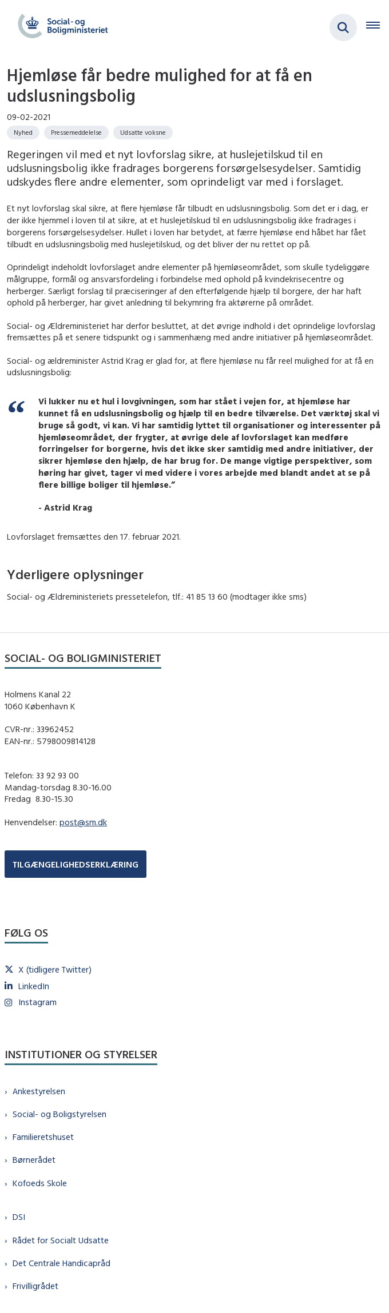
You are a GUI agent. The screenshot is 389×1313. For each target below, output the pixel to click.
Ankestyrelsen (39, 1091)
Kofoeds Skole (40, 1183)
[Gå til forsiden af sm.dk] (59, 27)
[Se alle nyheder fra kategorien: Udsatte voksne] (143, 132)
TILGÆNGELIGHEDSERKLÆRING (75, 864)
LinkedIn (33, 986)
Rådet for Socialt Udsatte (61, 1240)
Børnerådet (34, 1159)
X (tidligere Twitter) (55, 969)
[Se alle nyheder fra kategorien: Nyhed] (23, 132)
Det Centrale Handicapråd (61, 1263)
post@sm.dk (83, 822)
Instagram (37, 1002)
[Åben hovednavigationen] (377, 27)
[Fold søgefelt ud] (343, 27)
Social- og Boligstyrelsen (59, 1114)
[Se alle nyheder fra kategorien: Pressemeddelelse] (76, 132)
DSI (19, 1216)
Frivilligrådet (35, 1285)
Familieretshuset (43, 1136)
